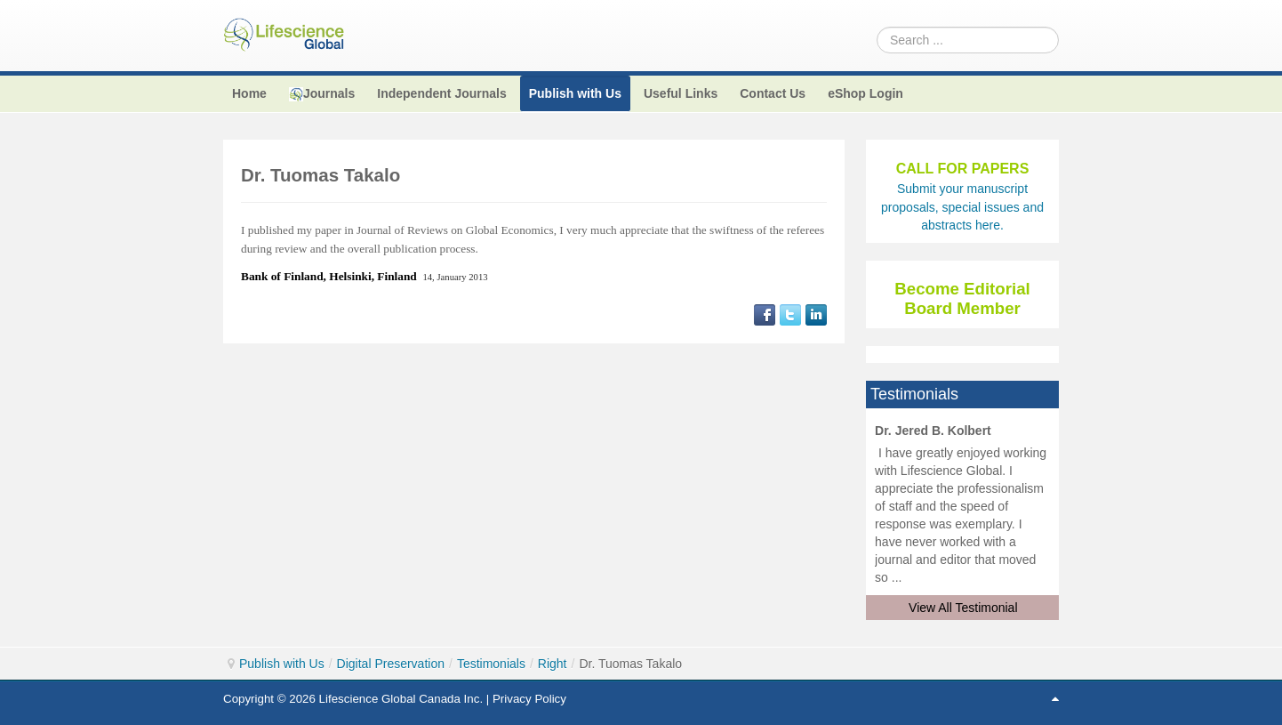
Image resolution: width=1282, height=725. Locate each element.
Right (552, 664)
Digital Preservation (391, 664)
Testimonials (491, 664)
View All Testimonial (963, 607)
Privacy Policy (529, 698)
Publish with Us (282, 664)
